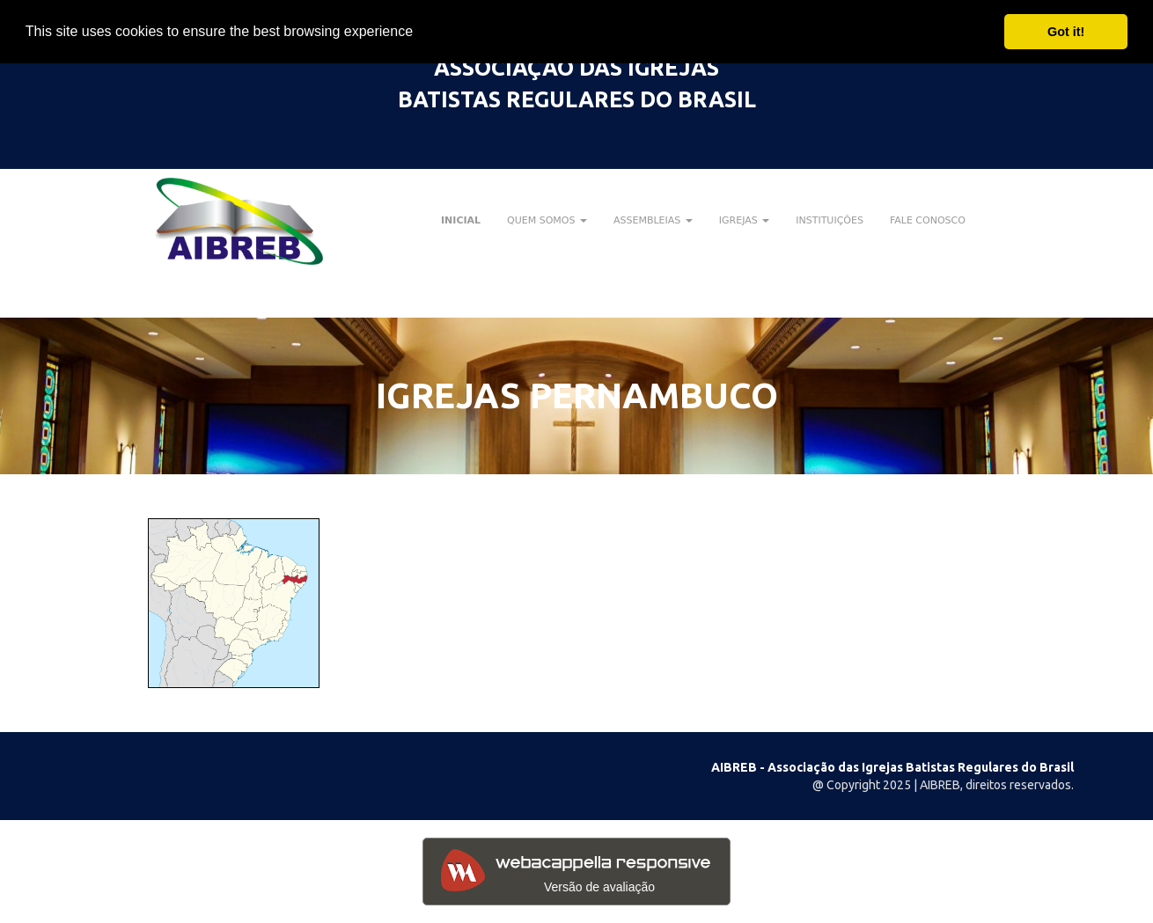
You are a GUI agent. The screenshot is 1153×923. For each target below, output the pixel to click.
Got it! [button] (1065, 32)
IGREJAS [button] (744, 220)
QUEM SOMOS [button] (547, 220)
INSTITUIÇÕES (829, 220)
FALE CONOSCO (928, 220)
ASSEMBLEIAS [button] (653, 220)
